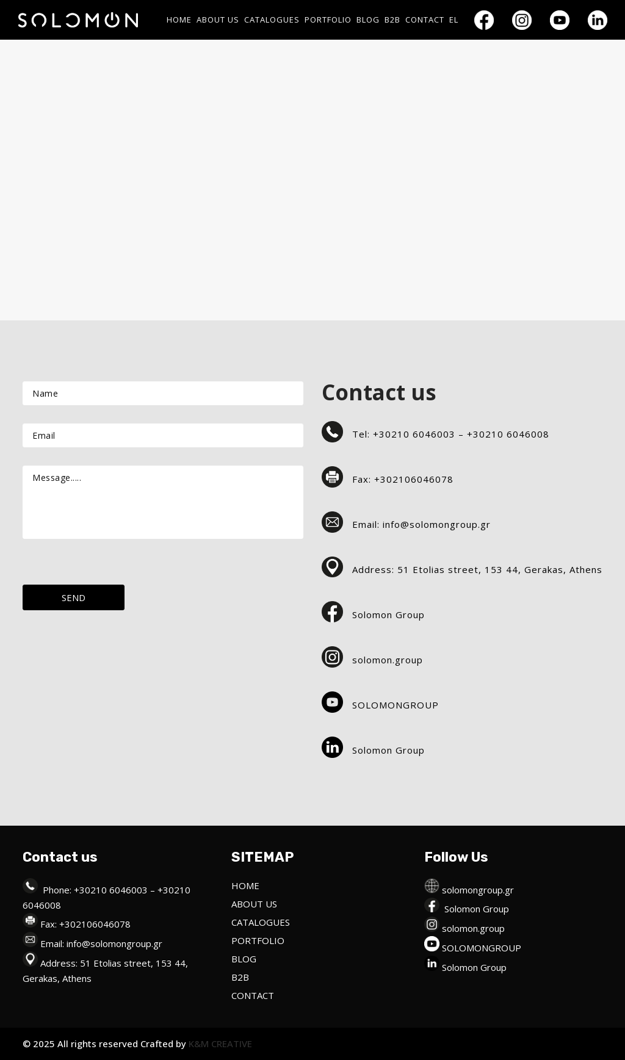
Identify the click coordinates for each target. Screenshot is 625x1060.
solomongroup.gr (478, 890)
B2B (240, 977)
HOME (245, 885)
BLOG (243, 959)
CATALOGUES (260, 922)
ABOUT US (254, 904)
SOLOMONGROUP (481, 948)
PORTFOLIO (257, 940)
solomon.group (473, 928)
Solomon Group (476, 909)
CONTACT (252, 995)
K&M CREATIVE (219, 1043)
